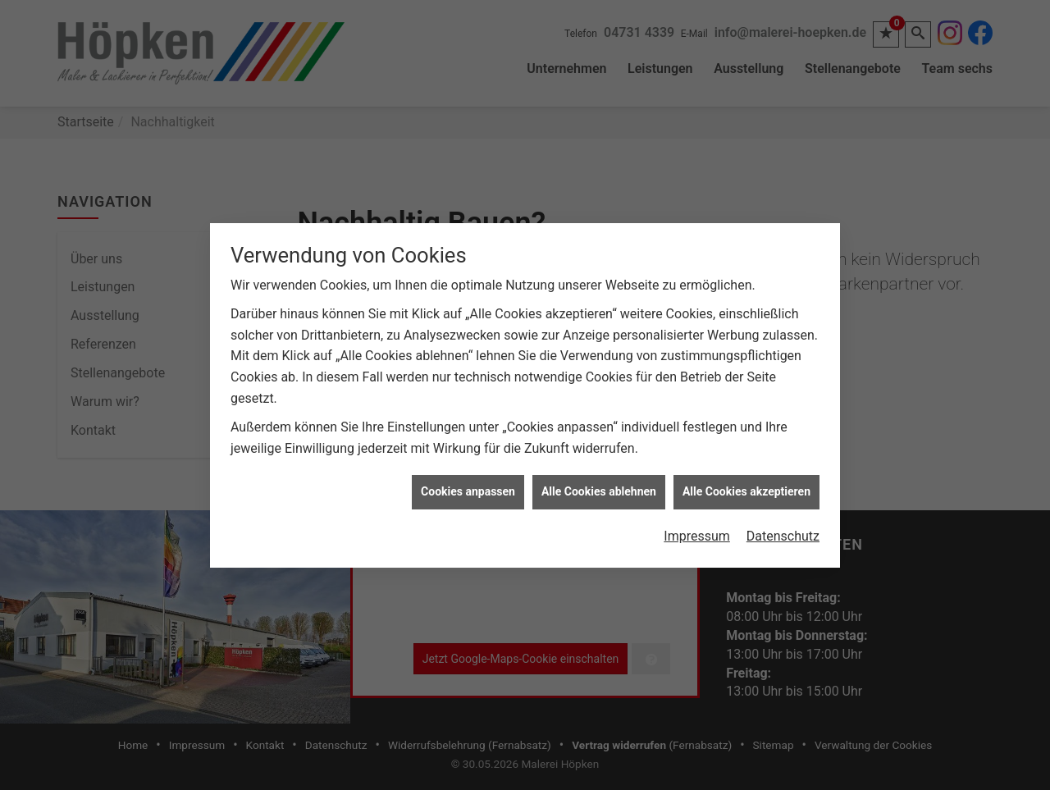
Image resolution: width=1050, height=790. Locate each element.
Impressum (697, 533)
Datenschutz (782, 533)
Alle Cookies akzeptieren (746, 488)
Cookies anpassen (468, 488)
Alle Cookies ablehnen (598, 488)
